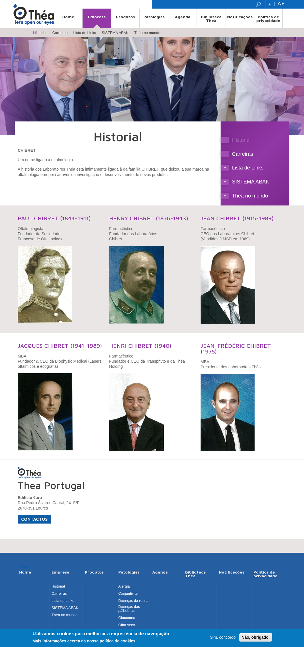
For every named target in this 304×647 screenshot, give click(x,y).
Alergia (124, 586)
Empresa (97, 16)
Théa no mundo (147, 33)
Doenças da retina (133, 601)
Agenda (182, 16)
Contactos (34, 519)
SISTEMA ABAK (115, 33)
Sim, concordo (222, 638)
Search (259, 4)
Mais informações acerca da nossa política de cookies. (85, 642)
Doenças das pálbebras (129, 609)
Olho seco (126, 625)
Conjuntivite (128, 594)
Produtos (125, 16)
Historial (40, 33)
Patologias (154, 16)
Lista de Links (84, 33)
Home (68, 16)
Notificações (240, 16)
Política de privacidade (268, 18)
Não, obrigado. (256, 638)
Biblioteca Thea (211, 18)
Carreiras (59, 33)
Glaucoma (126, 618)
